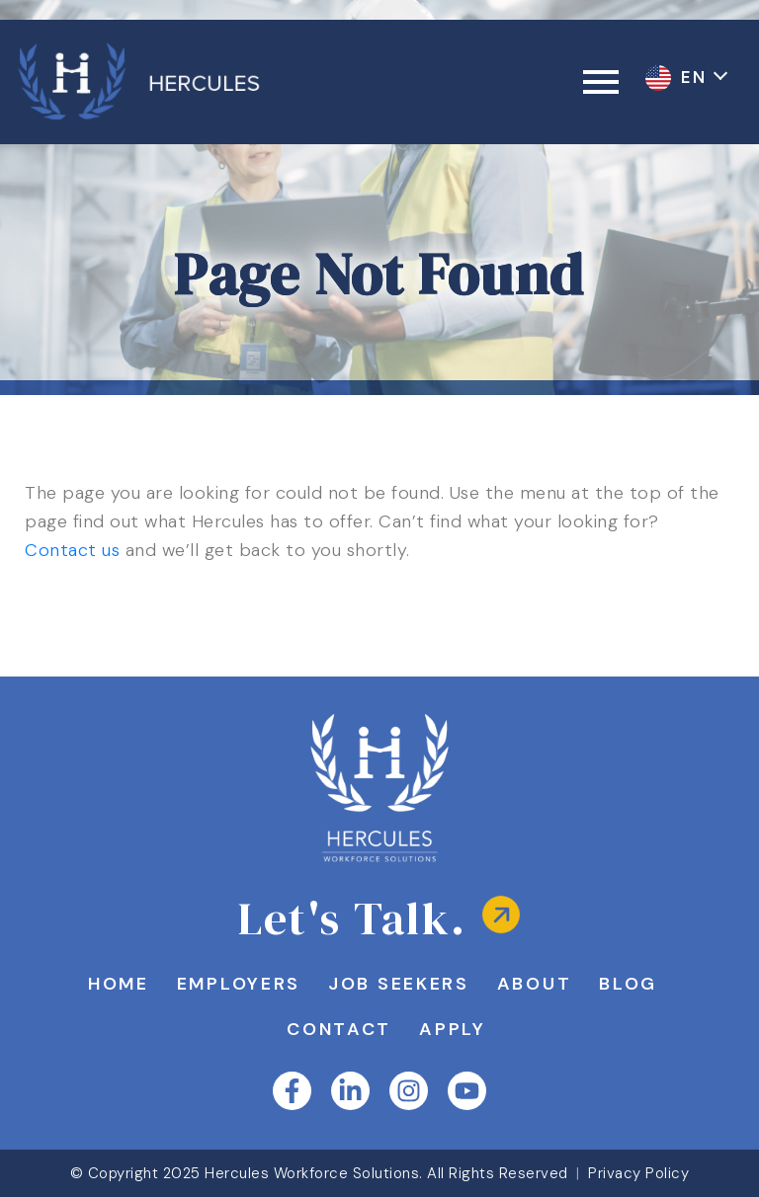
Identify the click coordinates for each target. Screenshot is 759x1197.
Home (118, 984)
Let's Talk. (352, 918)
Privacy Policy (638, 1173)
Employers (238, 984)
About (534, 984)
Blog (628, 984)
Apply (452, 1029)
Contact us (72, 550)
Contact (339, 1029)
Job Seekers (398, 984)
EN (697, 77)
